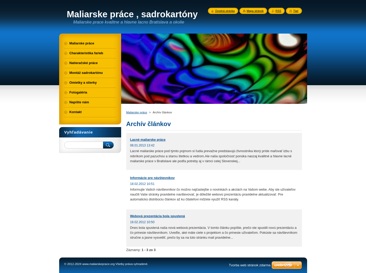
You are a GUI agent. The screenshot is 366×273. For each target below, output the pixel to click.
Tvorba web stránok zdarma (249, 265)
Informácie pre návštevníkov (152, 178)
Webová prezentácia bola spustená (157, 216)
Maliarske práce (136, 112)
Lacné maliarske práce (148, 140)
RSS (278, 10)
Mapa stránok (255, 10)
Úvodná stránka (225, 10)
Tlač (296, 10)
